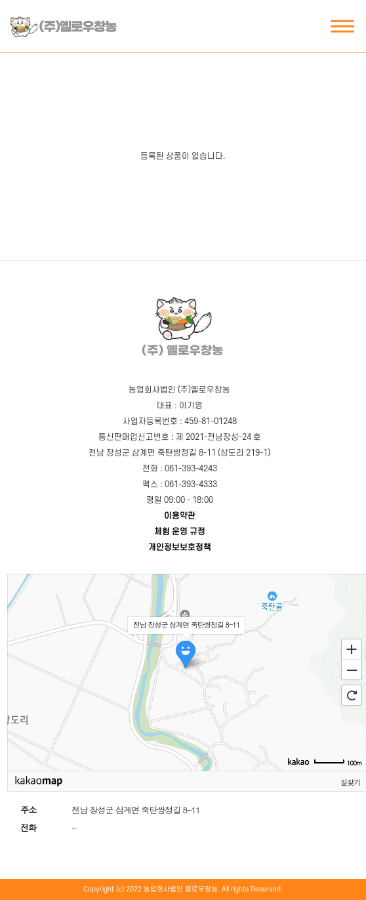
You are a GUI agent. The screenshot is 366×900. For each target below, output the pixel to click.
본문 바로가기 (7, 0)
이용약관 (179, 516)
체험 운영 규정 (179, 531)
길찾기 (350, 781)
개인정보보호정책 (179, 547)
